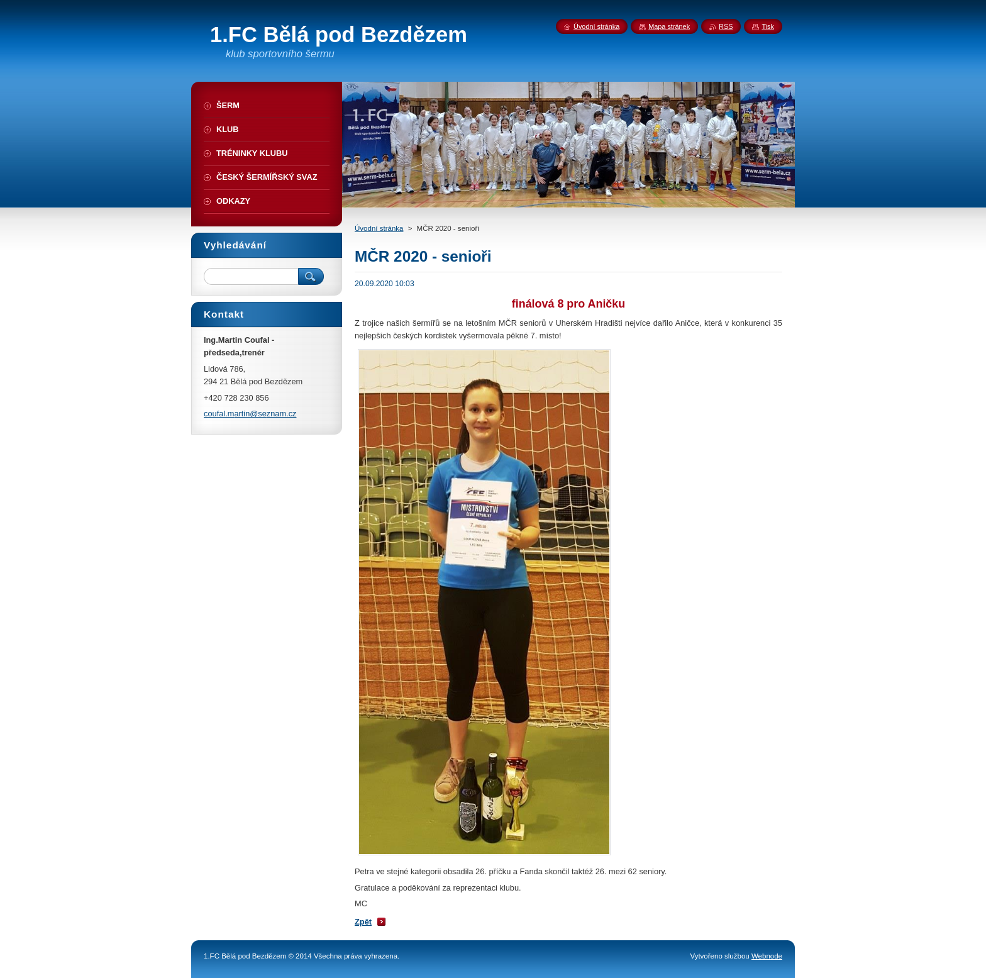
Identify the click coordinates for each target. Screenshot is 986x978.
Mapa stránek (669, 26)
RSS (726, 26)
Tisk (768, 26)
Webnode (766, 956)
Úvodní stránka (379, 228)
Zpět (363, 921)
